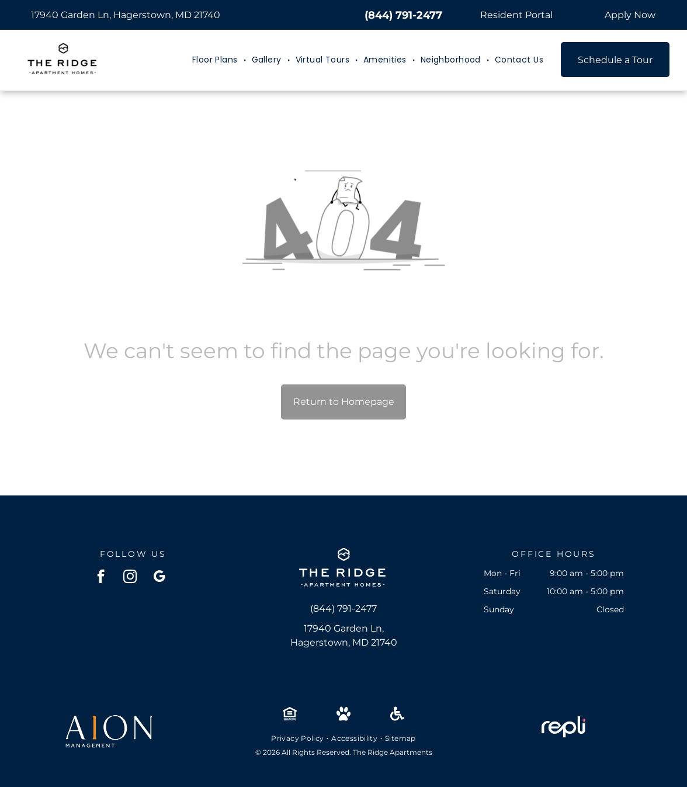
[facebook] (101, 578)
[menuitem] (216, 59)
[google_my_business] (159, 578)
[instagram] (130, 578)
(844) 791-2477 (403, 15)
